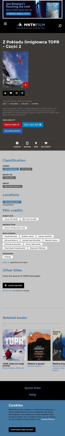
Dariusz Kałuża (11, 240)
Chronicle (26, 169)
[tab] (25, 84)
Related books (12, 131)
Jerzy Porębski (9, 101)
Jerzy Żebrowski (33, 244)
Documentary (10, 169)
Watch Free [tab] (12, 125)
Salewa (7, 257)
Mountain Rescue (12, 186)
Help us (6, 262)
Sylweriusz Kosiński (32, 240)
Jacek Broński (10, 236)
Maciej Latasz (51, 240)
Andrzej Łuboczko (12, 244)
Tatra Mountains (12, 202)
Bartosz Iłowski (25, 101)
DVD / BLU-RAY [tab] (32, 125)
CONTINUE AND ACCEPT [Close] (22, 430)
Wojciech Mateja (37, 248)
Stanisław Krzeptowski (14, 248)
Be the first (8, 291)
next (60, 351)
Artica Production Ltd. (14, 228)
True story (9, 178)
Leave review (13, 285)
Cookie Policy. (48, 419)
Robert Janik (28, 236)
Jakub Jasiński (45, 236)
